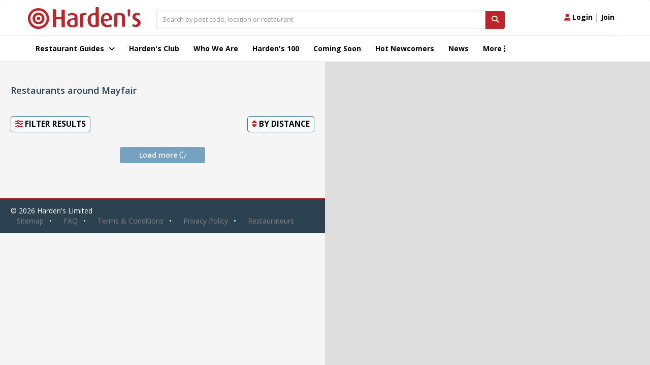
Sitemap (30, 221)
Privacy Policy (205, 221)
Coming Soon (337, 48)
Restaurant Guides (75, 48)
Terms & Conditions (131, 221)
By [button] (281, 124)
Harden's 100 (275, 48)
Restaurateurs (271, 221)
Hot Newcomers (404, 48)
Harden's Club (154, 48)
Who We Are (215, 48)
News (458, 48)
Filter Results (50, 124)
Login (578, 17)
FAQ (70, 221)
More (494, 48)
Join (607, 17)
